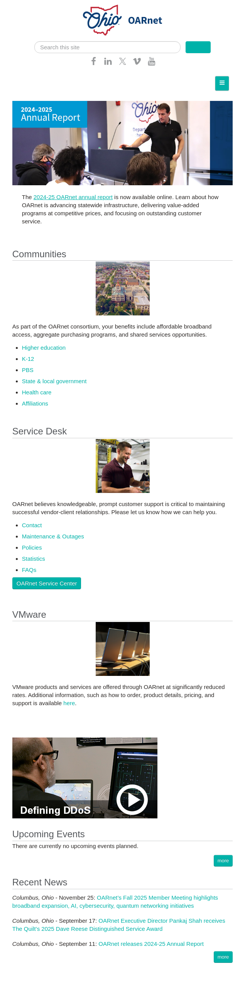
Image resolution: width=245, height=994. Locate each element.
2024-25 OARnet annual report (73, 197)
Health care (37, 392)
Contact (32, 525)
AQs (30, 570)
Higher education (44, 347)
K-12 (28, 358)
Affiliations (35, 403)
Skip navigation (21, 6)
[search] (107, 47)
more (223, 860)
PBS (28, 370)
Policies (32, 547)
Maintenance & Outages (53, 536)
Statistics (33, 558)
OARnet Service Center (47, 583)
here (69, 703)
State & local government (54, 381)
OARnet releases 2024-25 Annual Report (151, 943)
